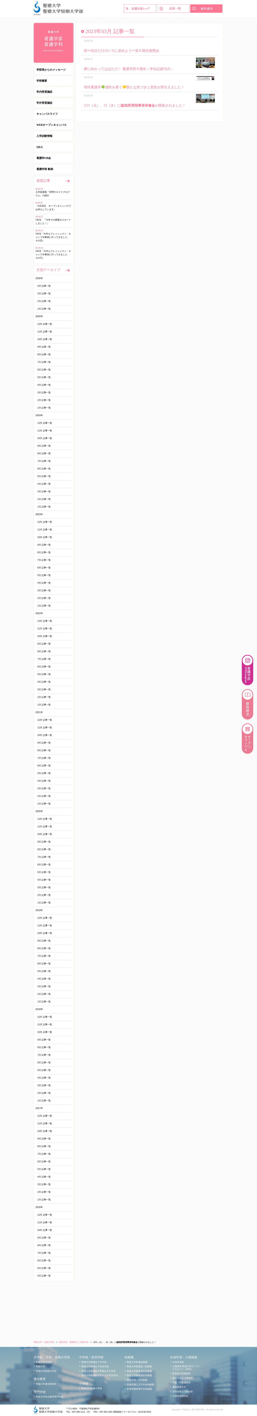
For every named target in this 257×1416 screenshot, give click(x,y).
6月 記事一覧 (44, 369)
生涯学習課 (178, 1362)
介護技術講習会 (180, 1396)
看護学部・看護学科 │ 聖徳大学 (74, 1342)
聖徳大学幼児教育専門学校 (49, 1396)
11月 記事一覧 (44, 331)
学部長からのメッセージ (51, 69)
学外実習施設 (44, 102)
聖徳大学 (40, 1366)
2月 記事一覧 (44, 301)
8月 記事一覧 (44, 354)
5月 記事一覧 (44, 377)
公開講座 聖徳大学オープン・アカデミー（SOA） (187, 1367)
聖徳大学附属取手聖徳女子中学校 (98, 1371)
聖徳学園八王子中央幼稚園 (140, 1384)
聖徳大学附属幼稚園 (137, 1362)
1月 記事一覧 (44, 308)
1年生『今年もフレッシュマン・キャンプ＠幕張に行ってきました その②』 (53, 237)
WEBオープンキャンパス (51, 125)
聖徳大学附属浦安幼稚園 (139, 1375)
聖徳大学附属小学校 (91, 1388)
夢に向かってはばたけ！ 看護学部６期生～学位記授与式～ (129, 69)
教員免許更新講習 (181, 1373)
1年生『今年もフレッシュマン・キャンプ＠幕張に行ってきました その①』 (53, 254)
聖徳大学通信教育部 (46, 1384)
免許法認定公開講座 (182, 1378)
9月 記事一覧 (44, 346)
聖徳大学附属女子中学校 (93, 1362)
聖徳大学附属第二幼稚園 (139, 1366)
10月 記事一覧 (44, 339)
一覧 (67, 181)
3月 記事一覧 (44, 293)
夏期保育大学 (179, 1387)
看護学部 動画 (44, 169)
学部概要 (41, 80)
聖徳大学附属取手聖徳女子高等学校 (99, 1375)
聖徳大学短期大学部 (46, 1371)
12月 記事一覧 (44, 324)
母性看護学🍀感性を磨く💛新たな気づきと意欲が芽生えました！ (134, 87)
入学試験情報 (44, 136)
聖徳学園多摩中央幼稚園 (139, 1389)
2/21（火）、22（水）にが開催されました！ (135, 105)
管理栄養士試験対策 (182, 1391)
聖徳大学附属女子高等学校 (95, 1366)
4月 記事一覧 (44, 286)
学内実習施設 (44, 91)
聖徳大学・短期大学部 (44, 1342)
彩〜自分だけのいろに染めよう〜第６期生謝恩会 (121, 51)
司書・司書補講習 (181, 1382)
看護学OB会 (43, 158)
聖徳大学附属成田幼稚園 (139, 1371)
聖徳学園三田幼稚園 (137, 1380)
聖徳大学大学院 (44, 1362)
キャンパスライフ (47, 113)
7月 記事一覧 (44, 362)
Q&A (39, 147)
